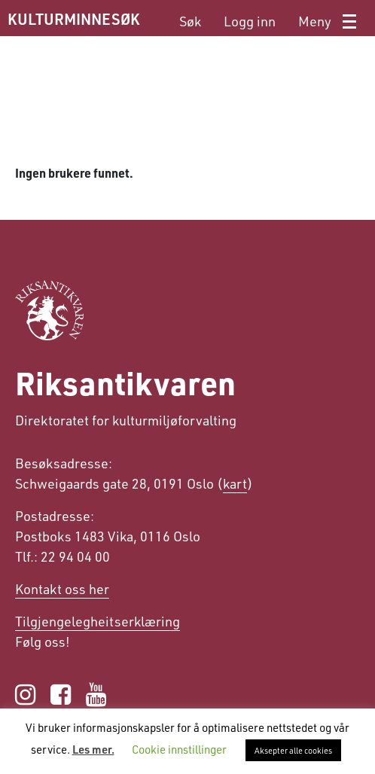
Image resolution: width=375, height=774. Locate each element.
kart (235, 483)
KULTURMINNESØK (73, 19)
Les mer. (93, 749)
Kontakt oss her (62, 589)
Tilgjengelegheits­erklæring (97, 621)
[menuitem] (190, 21)
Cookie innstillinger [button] (179, 749)
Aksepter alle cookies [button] (293, 750)
